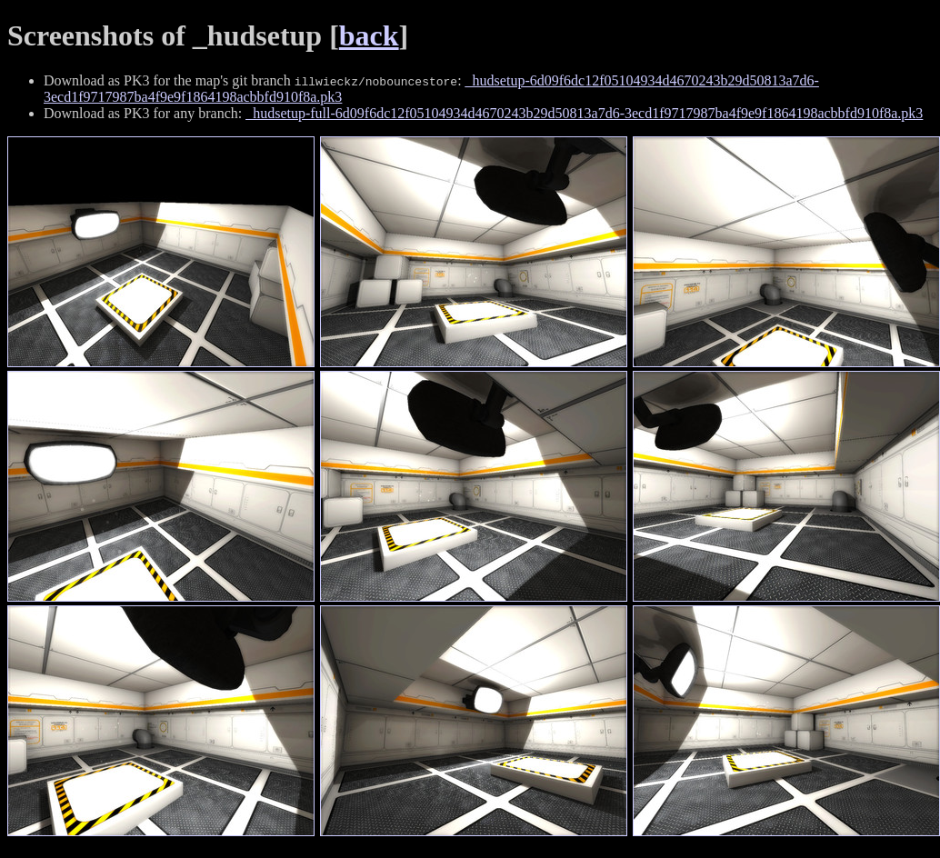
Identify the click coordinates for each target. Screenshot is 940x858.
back (369, 35)
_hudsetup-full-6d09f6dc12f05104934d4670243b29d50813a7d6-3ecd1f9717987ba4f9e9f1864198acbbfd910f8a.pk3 (584, 113)
